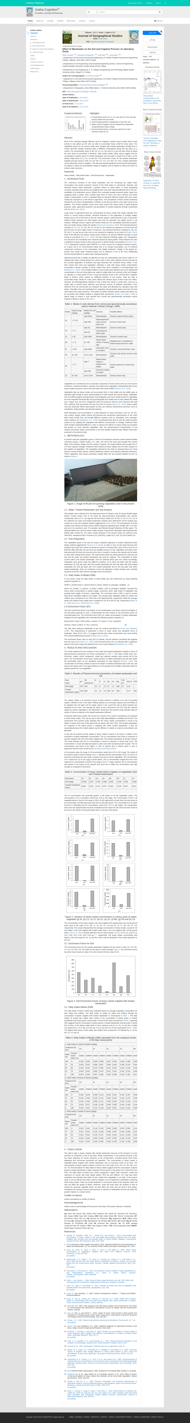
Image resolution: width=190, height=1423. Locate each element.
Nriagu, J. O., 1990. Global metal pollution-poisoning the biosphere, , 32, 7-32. (101, 1320)
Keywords (33, 39)
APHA (69, 1244)
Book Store (71, 22)
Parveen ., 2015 (122, 389)
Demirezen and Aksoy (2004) (105, 749)
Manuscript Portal (135, 3)
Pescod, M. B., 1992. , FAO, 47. (96, 1346)
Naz (69, 1313)
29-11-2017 (84, 101)
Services (82, 22)
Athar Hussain (68, 55)
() (165, 3)
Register (149, 3)
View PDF (152, 33)
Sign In (158, 3)
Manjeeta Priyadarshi (86, 55)
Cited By (152, 52)
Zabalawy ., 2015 (89, 420)
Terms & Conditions (142, 1417)
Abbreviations (35, 68)
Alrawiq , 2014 (72, 270)
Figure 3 (116, 950)
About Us (40, 22)
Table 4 (126, 1016)
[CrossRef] (71, 1256)
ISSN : (95, 39)
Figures (33, 59)
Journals (50, 22)
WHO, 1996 (131, 1028)
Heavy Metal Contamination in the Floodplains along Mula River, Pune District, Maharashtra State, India (152, 99)
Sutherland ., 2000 (123, 644)
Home (30, 21)
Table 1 (92, 299)
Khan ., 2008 (92, 603)
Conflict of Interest (36, 62)
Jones (69, 1293)
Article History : (69, 95)
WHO (69, 1371)
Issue (101, 32)
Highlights (34, 33)
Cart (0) (158, 21)
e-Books (60, 22)
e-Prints (152, 40)
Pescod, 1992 (126, 661)
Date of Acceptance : (71, 107)
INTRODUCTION (38, 43)
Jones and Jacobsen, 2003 (108, 225)
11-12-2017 (79, 104)
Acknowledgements (37, 65)
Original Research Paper (72, 46)
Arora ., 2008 (78, 603)
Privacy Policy (157, 1417)
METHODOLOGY (38, 46)
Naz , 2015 (88, 237)
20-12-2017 (83, 98)
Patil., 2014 (77, 209)
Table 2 (110, 654)
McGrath (70, 1306)
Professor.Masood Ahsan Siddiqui (92, 85)
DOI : (89, 42)
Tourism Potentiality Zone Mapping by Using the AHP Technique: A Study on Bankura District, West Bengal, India (152, 142)
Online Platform (35, 2)
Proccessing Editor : (71, 85)
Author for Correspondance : (74, 76)
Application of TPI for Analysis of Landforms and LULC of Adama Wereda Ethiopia (151, 184)
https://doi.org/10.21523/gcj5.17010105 (81, 92)
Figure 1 (74, 456)
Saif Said (101, 55)
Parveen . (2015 (94, 545)
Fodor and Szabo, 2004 (124, 294)
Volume (88, 32)
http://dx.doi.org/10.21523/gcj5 (102, 42)
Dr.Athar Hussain (93, 76)
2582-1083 (102, 39)
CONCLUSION (37, 52)
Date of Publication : (71, 98)
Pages (107, 32)
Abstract (33, 36)
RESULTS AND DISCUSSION (43, 49)
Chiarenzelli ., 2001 (84, 642)
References (34, 72)
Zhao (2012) (76, 933)
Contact (92, 22)
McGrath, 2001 (130, 232)
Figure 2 (95, 755)
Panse (69, 1326)
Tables (32, 55)
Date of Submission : (71, 101)
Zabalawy (71, 1374)
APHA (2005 (110, 523)
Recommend (152, 47)
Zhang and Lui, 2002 (99, 636)
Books (87, 1417)
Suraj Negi (113, 55)
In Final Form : (68, 104)
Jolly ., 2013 (119, 404)
